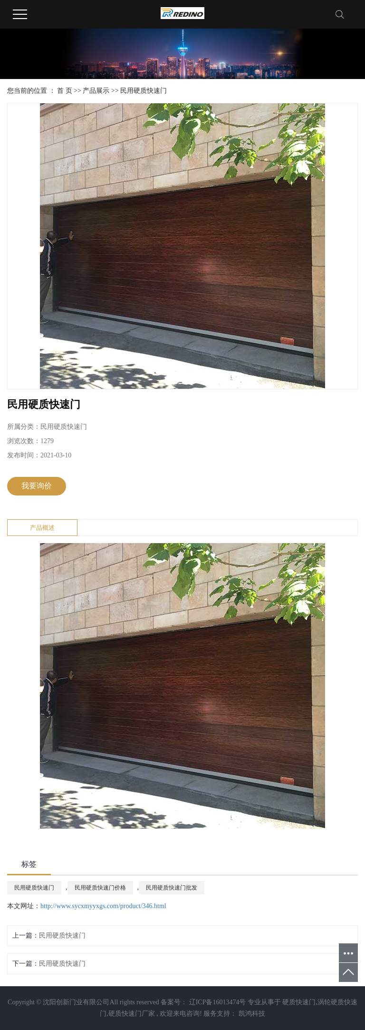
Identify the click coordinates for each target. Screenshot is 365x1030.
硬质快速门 (299, 1002)
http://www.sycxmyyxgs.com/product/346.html (103, 906)
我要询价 (36, 486)
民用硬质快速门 (143, 90)
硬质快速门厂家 (131, 1013)
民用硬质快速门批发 (171, 887)
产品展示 (96, 90)
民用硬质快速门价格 (100, 887)
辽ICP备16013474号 (217, 1002)
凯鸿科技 (251, 1013)
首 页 (64, 90)
